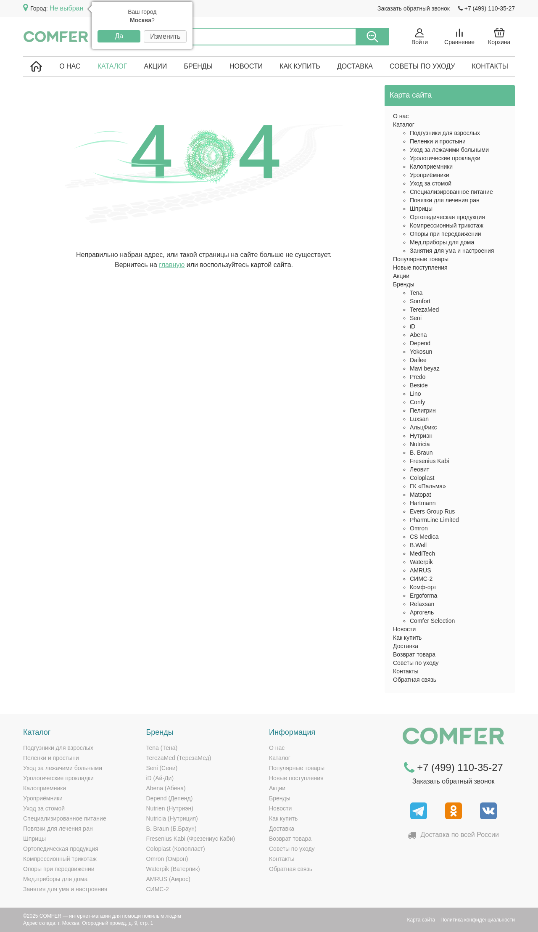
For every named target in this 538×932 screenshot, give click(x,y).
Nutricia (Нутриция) (172, 818)
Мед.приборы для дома (442, 242)
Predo (417, 376)
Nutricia (420, 444)
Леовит (419, 469)
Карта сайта (421, 920)
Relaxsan (422, 604)
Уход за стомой (430, 183)
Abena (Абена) (166, 788)
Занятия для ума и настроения (452, 250)
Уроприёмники (429, 175)
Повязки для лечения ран (445, 200)
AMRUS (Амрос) (168, 879)
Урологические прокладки (445, 158)
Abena (418, 334)
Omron (419, 528)
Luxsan (419, 419)
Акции (155, 66)
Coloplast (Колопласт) (175, 848)
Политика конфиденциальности (477, 920)
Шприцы (421, 208)
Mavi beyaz (425, 368)
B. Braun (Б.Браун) (171, 828)
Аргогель (422, 612)
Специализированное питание (451, 191)
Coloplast (422, 477)
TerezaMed (424, 309)
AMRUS (420, 570)
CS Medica (424, 536)
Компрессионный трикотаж (446, 225)
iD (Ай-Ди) (160, 778)
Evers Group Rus (432, 511)
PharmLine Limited (434, 519)
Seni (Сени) (162, 768)
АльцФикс (423, 427)
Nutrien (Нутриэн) (169, 808)
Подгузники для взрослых (445, 133)
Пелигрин (423, 410)
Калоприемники (431, 166)
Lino (415, 393)
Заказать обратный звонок (413, 8)
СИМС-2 (421, 578)
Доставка (355, 66)
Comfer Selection (432, 620)
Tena (416, 292)
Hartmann (422, 503)
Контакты (490, 66)
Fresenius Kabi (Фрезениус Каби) (190, 838)
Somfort (420, 301)
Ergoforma (423, 595)
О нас (69, 66)
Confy (417, 402)
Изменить (165, 36)
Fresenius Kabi (429, 461)
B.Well (418, 545)
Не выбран (67, 8)
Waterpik (421, 562)
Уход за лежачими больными (449, 149)
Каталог (112, 66)
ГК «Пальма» (428, 486)
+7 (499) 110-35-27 (486, 8)
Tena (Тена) (162, 747)
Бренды (198, 66)
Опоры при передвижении (445, 233)
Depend (420, 343)
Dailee (418, 360)
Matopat (420, 494)
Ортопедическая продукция (447, 217)
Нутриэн (421, 435)
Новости (246, 66)
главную (172, 264)
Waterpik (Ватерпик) (173, 869)
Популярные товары (420, 259)
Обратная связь (414, 679)
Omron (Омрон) (167, 858)
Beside (419, 385)
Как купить (300, 66)
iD (412, 326)
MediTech (422, 553)
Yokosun (421, 351)
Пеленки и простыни (438, 141)
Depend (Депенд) (169, 798)
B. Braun (421, 452)
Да (119, 36)
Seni (416, 318)
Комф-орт (423, 587)
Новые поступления (420, 267)
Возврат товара (414, 654)
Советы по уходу (422, 66)
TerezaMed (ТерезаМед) (178, 758)
